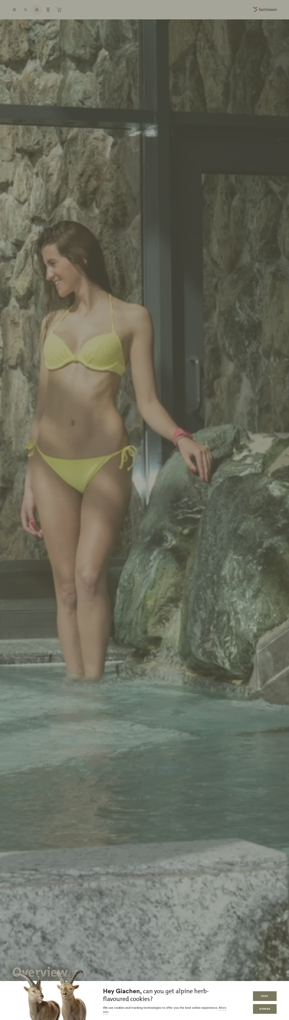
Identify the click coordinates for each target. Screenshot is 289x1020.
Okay (264, 996)
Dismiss (264, 1008)
